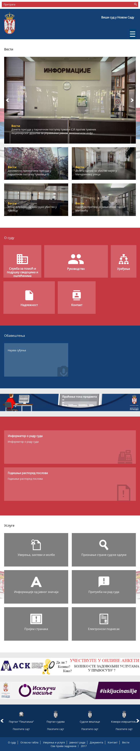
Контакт (76, 305)
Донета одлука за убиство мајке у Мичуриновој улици (96, 172)
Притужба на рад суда (103, 592)
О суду (12, 742)
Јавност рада (77, 742)
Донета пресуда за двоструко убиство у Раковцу (32, 208)
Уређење (123, 269)
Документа (96, 742)
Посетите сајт (21, 729)
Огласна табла (29, 742)
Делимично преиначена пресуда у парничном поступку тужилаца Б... (29, 172)
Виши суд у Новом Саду (117, 17)
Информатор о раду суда (23, 441)
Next (132, 100)
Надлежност (29, 305)
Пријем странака (36, 629)
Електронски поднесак (104, 629)
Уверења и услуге (54, 742)
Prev (8, 100)
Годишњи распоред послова (25, 478)
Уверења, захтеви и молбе (36, 555)
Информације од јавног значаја (36, 592)
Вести (125, 742)
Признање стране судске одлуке (103, 555)
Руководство (76, 269)
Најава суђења (17, 350)
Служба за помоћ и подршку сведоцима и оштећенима (22, 272)
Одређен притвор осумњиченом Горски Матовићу (100, 208)
